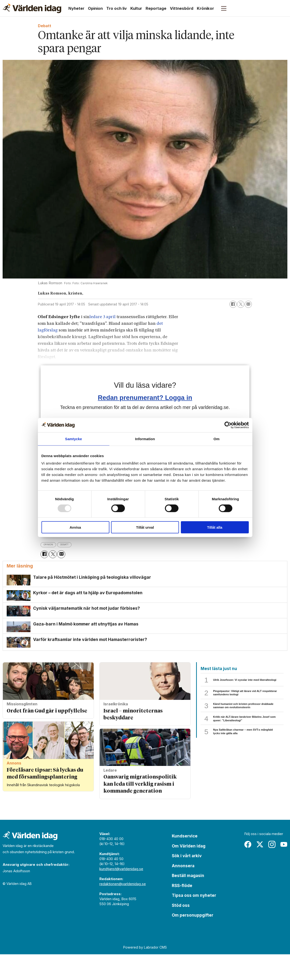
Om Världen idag (188, 846)
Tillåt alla (214, 527)
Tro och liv (116, 8)
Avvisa (75, 527)
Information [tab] (145, 439)
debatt (70, 545)
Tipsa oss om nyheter (194, 896)
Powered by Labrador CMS (145, 948)
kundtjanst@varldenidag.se (121, 869)
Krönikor (205, 8)
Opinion (95, 8)
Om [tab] (216, 439)
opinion (50, 545)
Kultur (136, 8)
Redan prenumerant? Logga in (145, 397)
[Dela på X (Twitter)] (240, 304)
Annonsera (183, 866)
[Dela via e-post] (248, 304)
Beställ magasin (188, 876)
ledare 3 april (103, 317)
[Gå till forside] (32, 8)
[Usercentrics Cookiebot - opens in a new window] (228, 424)
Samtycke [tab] (73, 439)
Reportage (156, 8)
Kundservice (185, 836)
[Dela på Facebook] (233, 304)
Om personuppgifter (192, 916)
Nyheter (76, 8)
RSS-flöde (182, 886)
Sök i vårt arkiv (187, 856)
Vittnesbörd (181, 8)
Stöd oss (181, 906)
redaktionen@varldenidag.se (122, 884)
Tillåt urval (145, 527)
